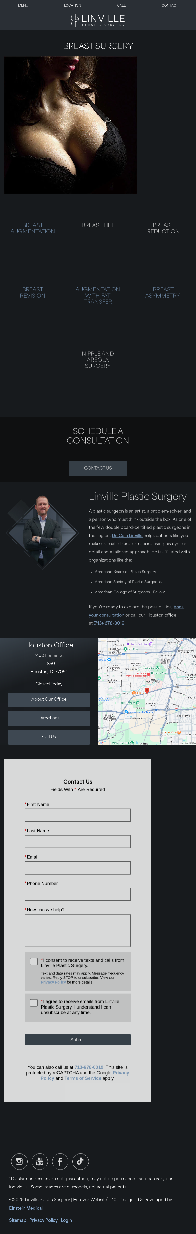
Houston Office (49, 646)
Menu (23, 5)
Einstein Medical (26, 1208)
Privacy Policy (53, 994)
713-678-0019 (89, 1079)
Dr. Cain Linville (127, 548)
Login (66, 1221)
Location (72, 5)
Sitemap (17, 1221)
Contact (170, 5)
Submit (77, 1052)
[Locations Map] (147, 691)
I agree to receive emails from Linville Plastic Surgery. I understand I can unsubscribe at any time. (80, 1019)
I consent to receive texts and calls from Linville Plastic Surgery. (83, 983)
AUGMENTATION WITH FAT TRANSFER (98, 308)
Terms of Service (83, 1090)
